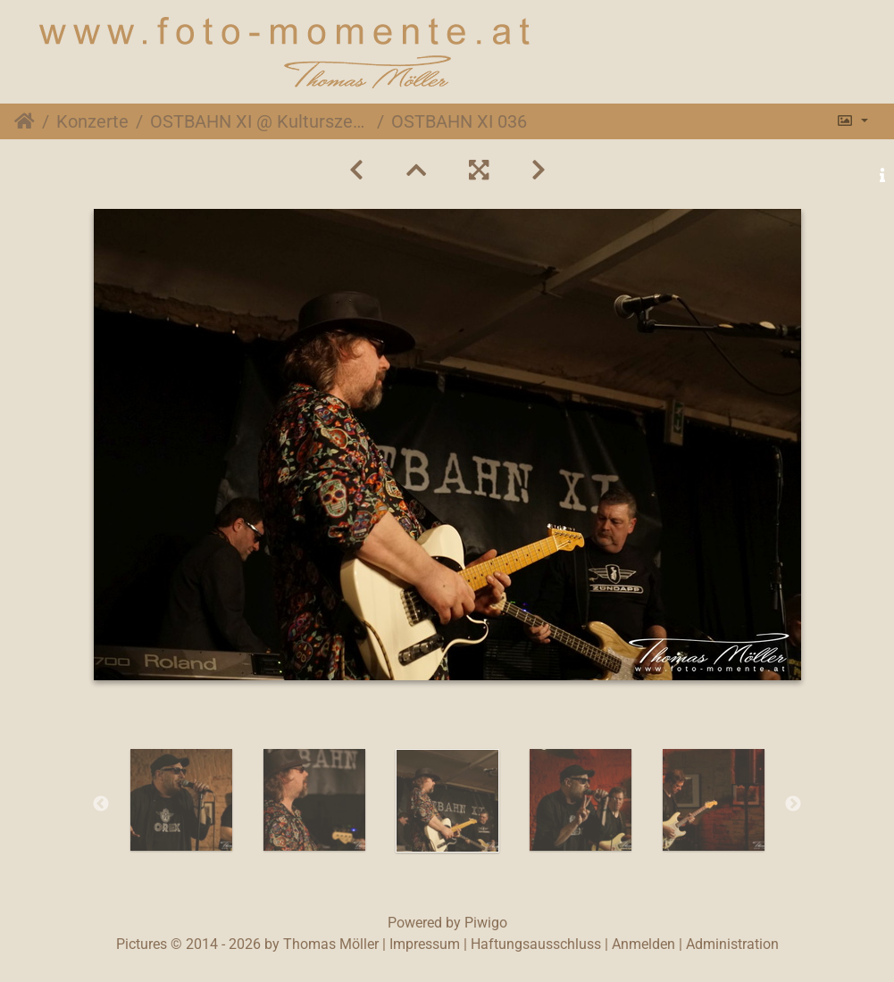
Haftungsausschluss (536, 944)
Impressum (424, 944)
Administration (732, 944)
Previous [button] (101, 804)
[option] (180, 799)
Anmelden (643, 944)
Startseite (24, 121)
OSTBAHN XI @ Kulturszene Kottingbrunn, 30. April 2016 (260, 121)
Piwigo (485, 922)
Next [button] (793, 804)
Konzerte (92, 121)
